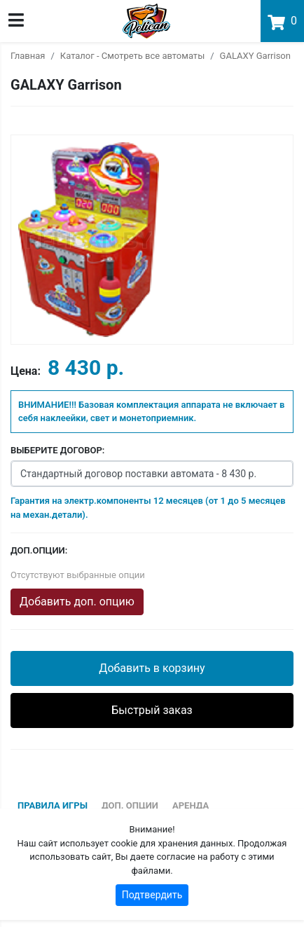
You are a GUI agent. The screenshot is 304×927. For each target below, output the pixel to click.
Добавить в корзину (152, 668)
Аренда (190, 805)
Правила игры (53, 805)
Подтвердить (152, 894)
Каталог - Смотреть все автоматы (132, 55)
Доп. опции (130, 805)
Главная (28, 55)
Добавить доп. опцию (77, 601)
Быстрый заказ (152, 710)
